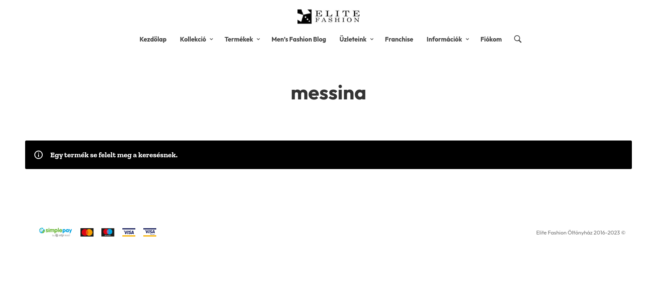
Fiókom (491, 39)
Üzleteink (352, 39)
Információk (444, 39)
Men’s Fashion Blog (299, 39)
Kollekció (193, 39)
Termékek (239, 39)
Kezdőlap (153, 39)
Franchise (399, 39)
